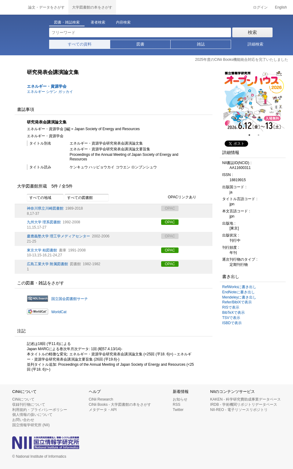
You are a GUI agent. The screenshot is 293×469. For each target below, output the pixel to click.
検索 (252, 32)
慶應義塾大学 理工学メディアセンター (58, 236)
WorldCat (59, 312)
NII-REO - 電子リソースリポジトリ (239, 410)
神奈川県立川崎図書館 (45, 208)
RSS (176, 404)
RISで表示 (230, 307)
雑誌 (201, 44)
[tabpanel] (254, 100)
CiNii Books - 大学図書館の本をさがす (120, 404)
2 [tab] (261, 135)
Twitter (178, 410)
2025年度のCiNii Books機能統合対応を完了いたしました (241, 59)
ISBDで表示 (232, 323)
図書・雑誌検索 (67, 22)
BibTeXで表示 (233, 312)
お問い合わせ (23, 420)
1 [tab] (252, 135)
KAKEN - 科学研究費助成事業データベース (245, 399)
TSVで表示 (231, 318)
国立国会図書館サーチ (69, 299)
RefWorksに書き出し (239, 287)
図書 (140, 44)
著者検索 (98, 22)
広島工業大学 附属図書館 (47, 264)
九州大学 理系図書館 (44, 222)
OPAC (170, 222)
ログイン (260, 7)
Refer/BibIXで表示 (237, 302)
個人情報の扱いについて (32, 414)
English (281, 7)
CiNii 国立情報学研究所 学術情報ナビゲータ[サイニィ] (12, 7)
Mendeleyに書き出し (239, 297)
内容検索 (123, 22)
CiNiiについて (23, 399)
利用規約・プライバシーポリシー (39, 410)
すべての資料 (80, 44)
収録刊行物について (28, 404)
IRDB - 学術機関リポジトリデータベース (243, 404)
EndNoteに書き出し (238, 292)
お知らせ (180, 399)
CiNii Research (101, 399)
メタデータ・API (103, 410)
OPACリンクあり (178, 197)
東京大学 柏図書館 (42, 250)
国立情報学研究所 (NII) (31, 425)
